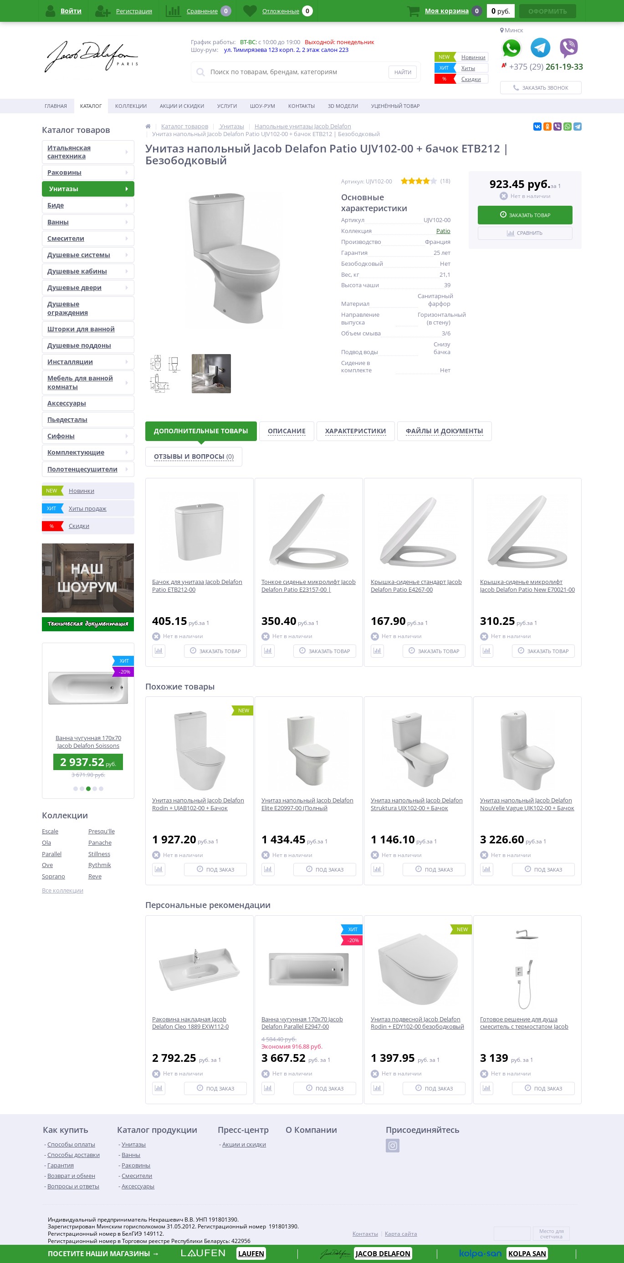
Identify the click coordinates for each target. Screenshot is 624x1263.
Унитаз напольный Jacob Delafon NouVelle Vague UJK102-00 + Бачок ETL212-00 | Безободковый (527, 808)
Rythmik (99, 865)
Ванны (87, 222)
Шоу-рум (262, 105)
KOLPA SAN (527, 1253)
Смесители (87, 238)
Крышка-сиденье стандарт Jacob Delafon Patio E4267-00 (416, 585)
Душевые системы (87, 254)
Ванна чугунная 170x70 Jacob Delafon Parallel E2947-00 (302, 1023)
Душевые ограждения (67, 307)
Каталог (91, 105)
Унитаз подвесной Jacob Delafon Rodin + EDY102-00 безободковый (417, 1023)
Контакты (301, 105)
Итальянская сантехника (87, 151)
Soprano (53, 876)
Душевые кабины (87, 271)
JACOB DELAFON (383, 1253)
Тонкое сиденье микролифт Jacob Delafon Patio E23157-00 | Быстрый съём (308, 589)
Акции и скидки (182, 105)
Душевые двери (87, 287)
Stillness (99, 854)
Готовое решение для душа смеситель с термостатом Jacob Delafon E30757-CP (524, 1027)
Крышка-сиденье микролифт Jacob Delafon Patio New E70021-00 (527, 585)
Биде (87, 205)
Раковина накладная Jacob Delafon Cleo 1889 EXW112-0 (190, 1023)
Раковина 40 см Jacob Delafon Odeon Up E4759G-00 (88, 741)
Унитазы (87, 188)
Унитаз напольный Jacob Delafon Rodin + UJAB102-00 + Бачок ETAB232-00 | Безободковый (198, 808)
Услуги (227, 105)
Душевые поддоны (79, 345)
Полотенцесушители (87, 469)
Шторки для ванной (81, 329)
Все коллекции (62, 890)
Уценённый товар (395, 105)
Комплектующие (87, 452)
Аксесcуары (66, 403)
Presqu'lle (101, 831)
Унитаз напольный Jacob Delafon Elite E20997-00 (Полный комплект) (307, 808)
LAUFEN (251, 1253)
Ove (47, 865)
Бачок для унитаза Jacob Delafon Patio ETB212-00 (197, 585)
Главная (56, 105)
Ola (46, 842)
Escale (50, 831)
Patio (443, 231)
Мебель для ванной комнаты (87, 382)
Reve (95, 876)
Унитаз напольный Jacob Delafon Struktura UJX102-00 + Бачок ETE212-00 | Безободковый (417, 808)
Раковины (87, 172)
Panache (100, 842)
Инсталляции (87, 361)
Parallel (51, 854)
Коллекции (131, 105)
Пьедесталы (67, 419)
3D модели (343, 105)
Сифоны (87, 435)
